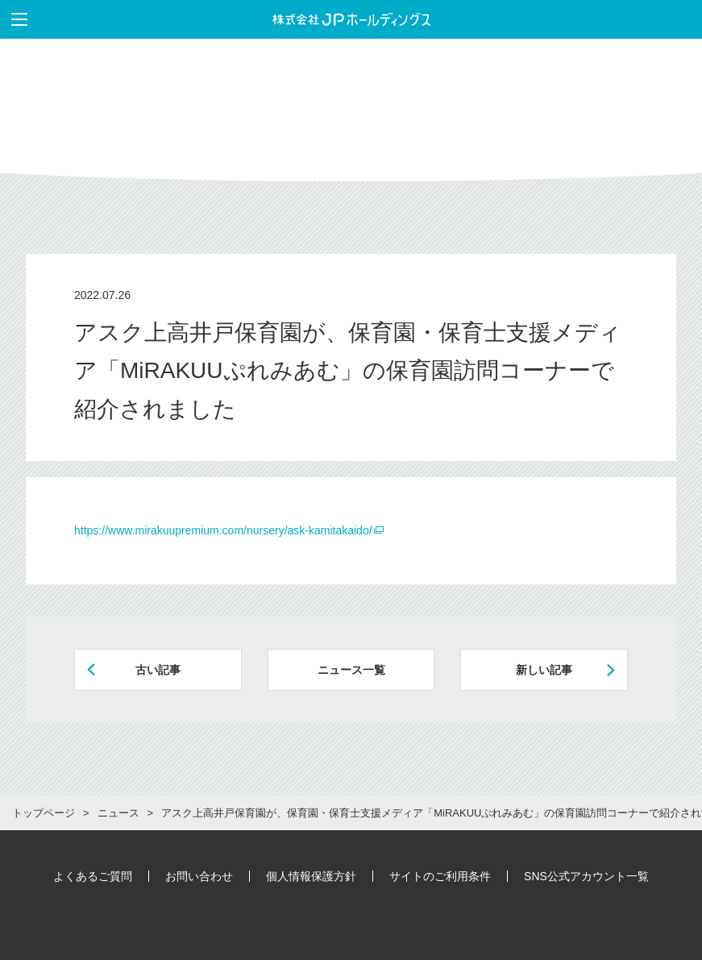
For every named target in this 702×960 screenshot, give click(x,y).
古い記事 (158, 669)
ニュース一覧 (351, 669)
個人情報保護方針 (311, 876)
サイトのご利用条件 (440, 876)
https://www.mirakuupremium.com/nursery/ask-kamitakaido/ (223, 530)
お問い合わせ (199, 876)
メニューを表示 (13, 19)
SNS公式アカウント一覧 (586, 876)
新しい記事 (544, 669)
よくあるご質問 (92, 876)
